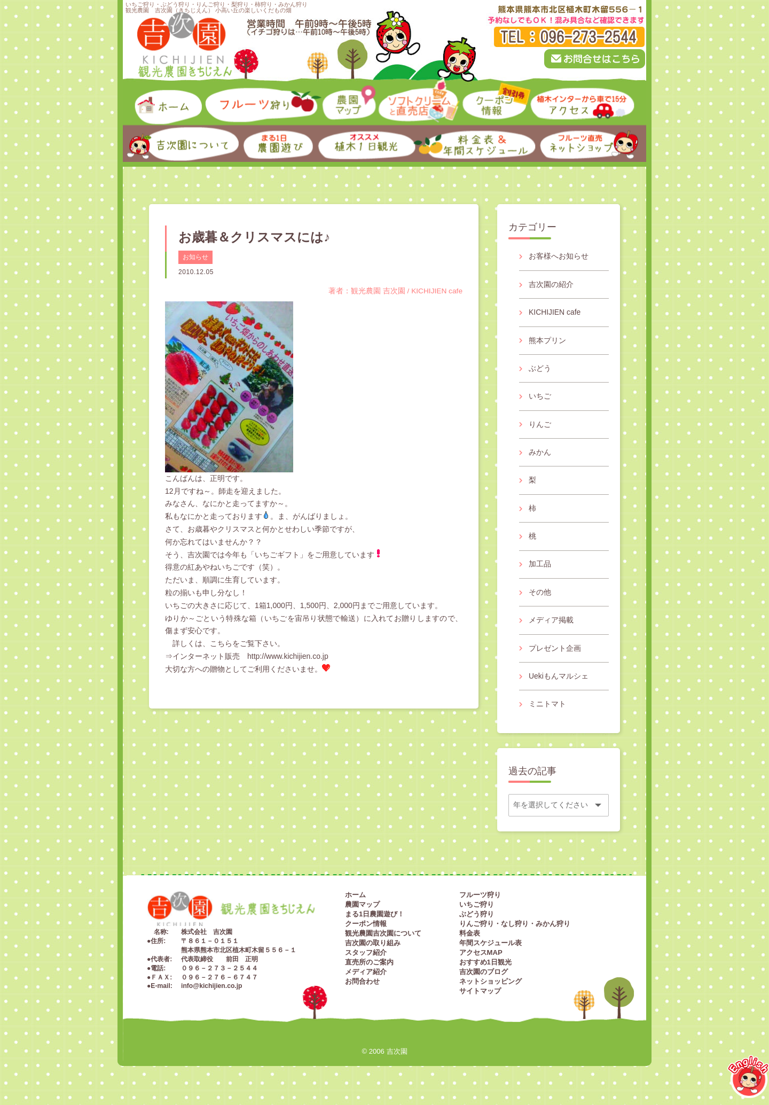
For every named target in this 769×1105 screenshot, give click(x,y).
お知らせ (195, 257)
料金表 (469, 937)
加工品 (540, 566)
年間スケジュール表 (490, 947)
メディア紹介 (366, 976)
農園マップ (362, 909)
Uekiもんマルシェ (558, 679)
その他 (540, 594)
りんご (540, 425)
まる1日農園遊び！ (374, 918)
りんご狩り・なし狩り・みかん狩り (514, 928)
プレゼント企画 (555, 651)
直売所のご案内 (369, 966)
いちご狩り (476, 909)
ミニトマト (547, 707)
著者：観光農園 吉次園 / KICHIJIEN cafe (394, 290)
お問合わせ (362, 986)
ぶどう (540, 369)
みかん (540, 453)
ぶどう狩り (476, 918)
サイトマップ (480, 995)
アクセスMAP (481, 957)
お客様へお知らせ (558, 256)
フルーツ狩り (480, 899)
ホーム (355, 899)
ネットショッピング (490, 986)
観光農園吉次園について (383, 937)
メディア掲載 (551, 623)
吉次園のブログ (483, 976)
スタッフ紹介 (366, 957)
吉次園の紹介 (551, 284)
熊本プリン (547, 341)
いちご (540, 397)
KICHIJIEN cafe (555, 312)
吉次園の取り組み (373, 947)
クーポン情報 (366, 928)
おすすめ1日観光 (485, 966)
